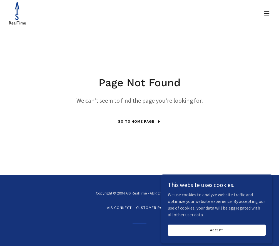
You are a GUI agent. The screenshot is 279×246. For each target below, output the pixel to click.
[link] (17, 13)
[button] (266, 13)
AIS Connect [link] (119, 207)
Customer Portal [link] (154, 207)
